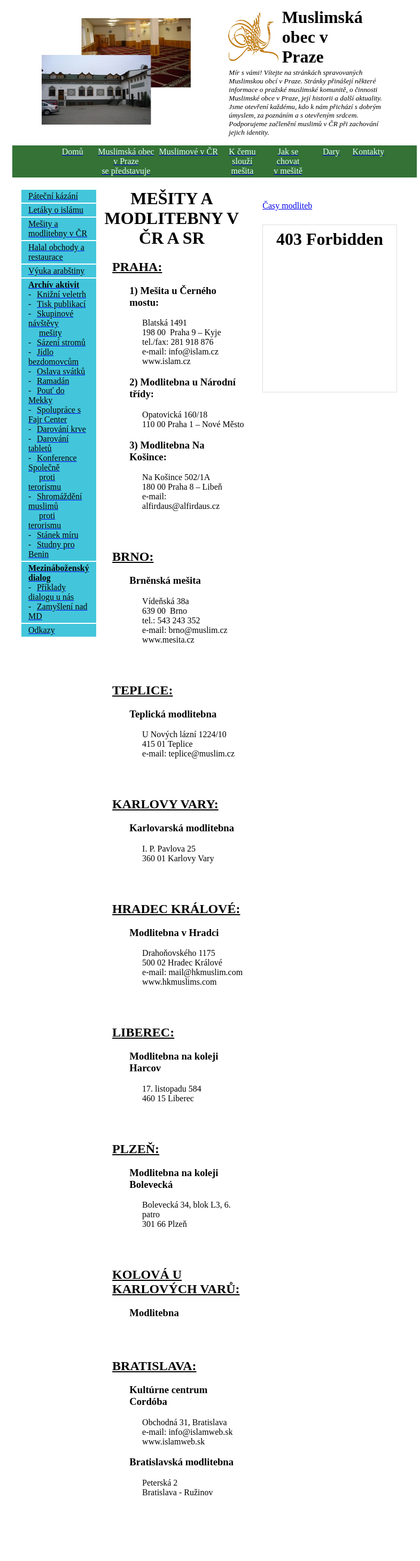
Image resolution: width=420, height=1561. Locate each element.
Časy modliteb (287, 205)
